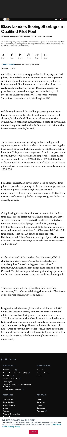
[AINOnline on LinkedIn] (15, 356)
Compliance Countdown (12, 416)
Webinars (6, 407)
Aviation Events (9, 413)
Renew (39, 372)
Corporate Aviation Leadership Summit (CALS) (17, 382)
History (39, 401)
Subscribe (40, 366)
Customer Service (43, 369)
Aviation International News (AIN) (16, 369)
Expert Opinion (8, 398)
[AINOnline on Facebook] (2, 356)
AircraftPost (8, 372)
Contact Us (41, 404)
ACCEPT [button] (33, 432)
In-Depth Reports (9, 401)
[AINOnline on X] (10, 356)
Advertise (42, 407)
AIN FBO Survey (10, 366)
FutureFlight (7, 378)
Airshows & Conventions (12, 410)
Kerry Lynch (9, 64)
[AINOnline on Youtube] (6, 356)
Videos (5, 404)
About (39, 395)
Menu (59, 19)
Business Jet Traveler (12, 375)
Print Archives (8, 395)
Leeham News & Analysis (13, 386)
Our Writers (41, 398)
